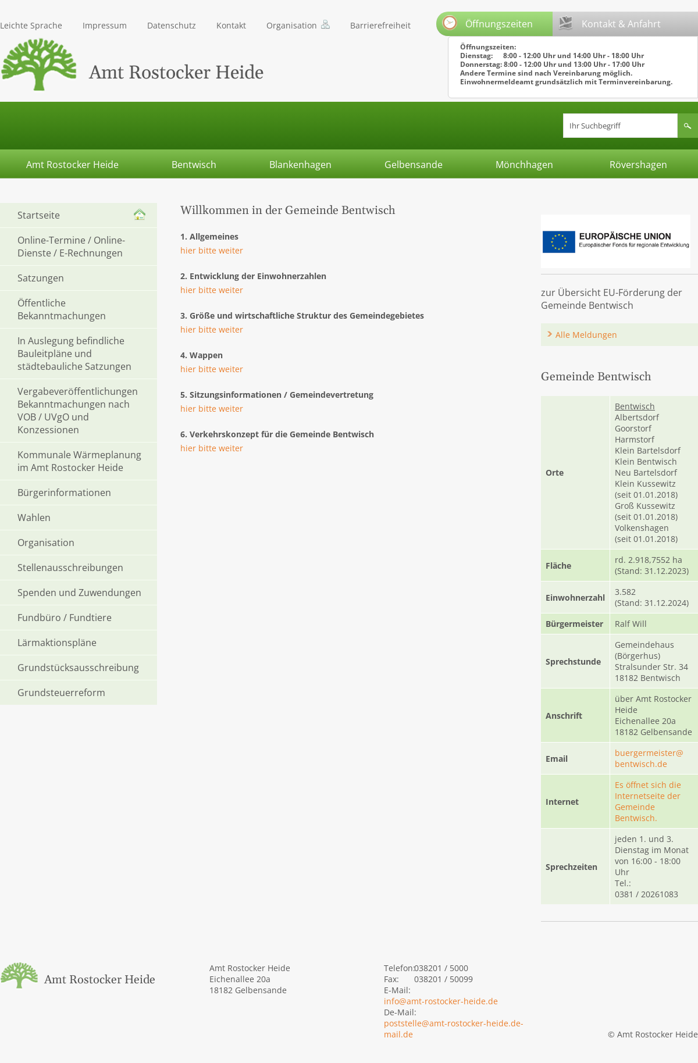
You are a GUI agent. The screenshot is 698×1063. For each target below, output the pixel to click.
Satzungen (40, 278)
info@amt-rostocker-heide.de (441, 1001)
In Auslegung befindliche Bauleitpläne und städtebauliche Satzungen (74, 353)
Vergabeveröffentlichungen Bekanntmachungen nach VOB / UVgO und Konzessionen (77, 410)
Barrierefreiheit (380, 25)
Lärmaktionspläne (57, 642)
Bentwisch (194, 164)
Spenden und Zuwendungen (79, 592)
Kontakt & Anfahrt (609, 23)
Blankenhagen (300, 164)
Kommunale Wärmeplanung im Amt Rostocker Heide (79, 461)
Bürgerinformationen (64, 492)
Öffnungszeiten (487, 22)
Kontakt (231, 25)
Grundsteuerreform (61, 692)
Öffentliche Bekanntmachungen (61, 309)
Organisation (291, 25)
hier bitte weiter (211, 250)
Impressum (105, 25)
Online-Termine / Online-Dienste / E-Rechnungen (71, 246)
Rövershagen (638, 164)
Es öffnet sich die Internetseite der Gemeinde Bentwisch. (648, 801)
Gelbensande (413, 164)
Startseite (38, 215)
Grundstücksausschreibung (78, 667)
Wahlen (34, 517)
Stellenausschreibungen (70, 567)
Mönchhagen (524, 164)
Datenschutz (171, 25)
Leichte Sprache (31, 25)
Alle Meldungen (586, 334)
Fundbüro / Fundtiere (64, 617)
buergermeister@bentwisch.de (649, 758)
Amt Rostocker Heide (72, 164)
